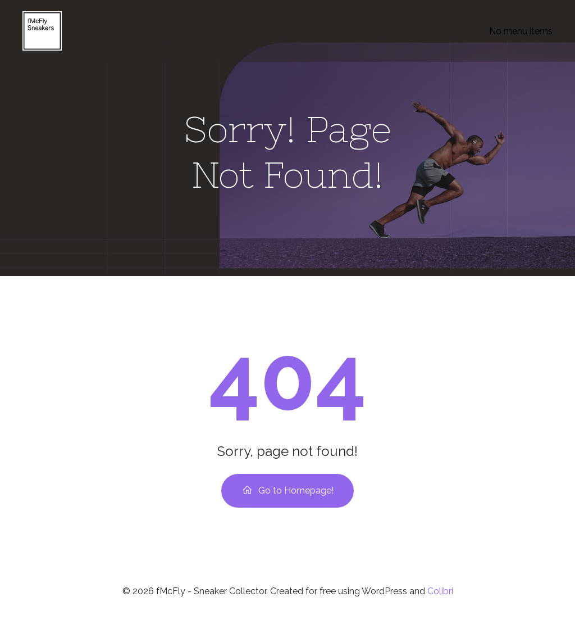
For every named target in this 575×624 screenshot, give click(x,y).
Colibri (440, 591)
